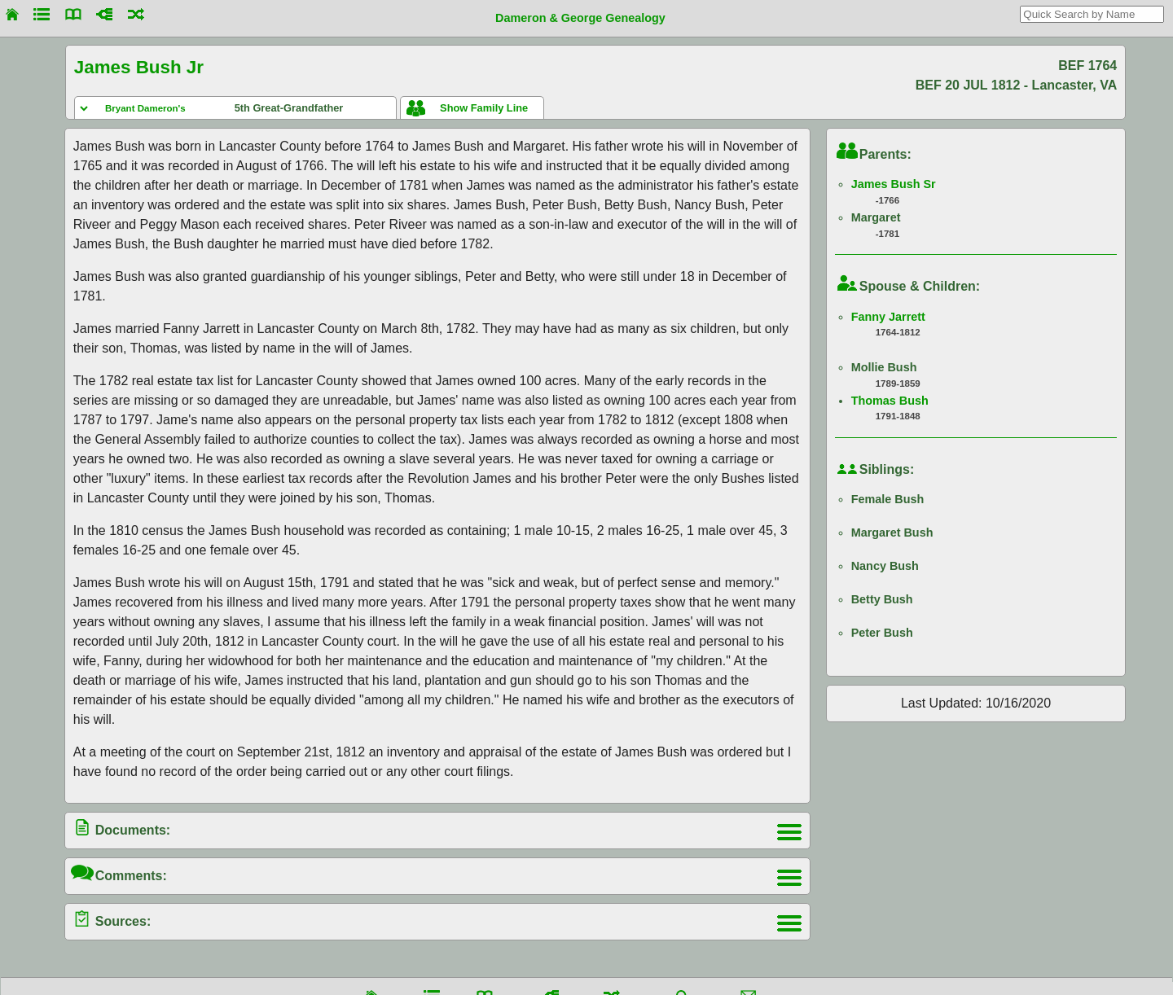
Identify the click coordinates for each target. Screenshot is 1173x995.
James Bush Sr (893, 184)
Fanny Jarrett (888, 316)
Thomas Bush (890, 400)
